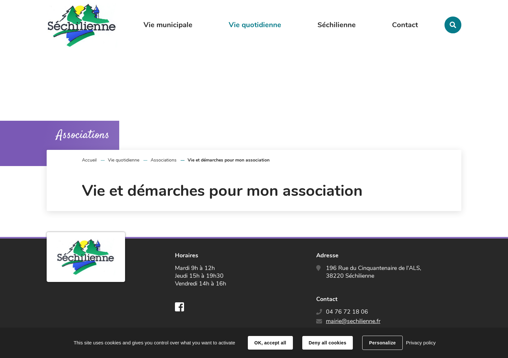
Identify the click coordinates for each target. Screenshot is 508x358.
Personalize (382, 342)
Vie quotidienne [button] (255, 25)
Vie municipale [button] (168, 25)
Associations (164, 160)
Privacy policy (421, 342)
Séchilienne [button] (337, 25)
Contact (405, 25)
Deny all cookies (327, 342)
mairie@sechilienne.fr (353, 321)
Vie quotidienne (123, 160)
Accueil (89, 160)
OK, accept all (270, 342)
